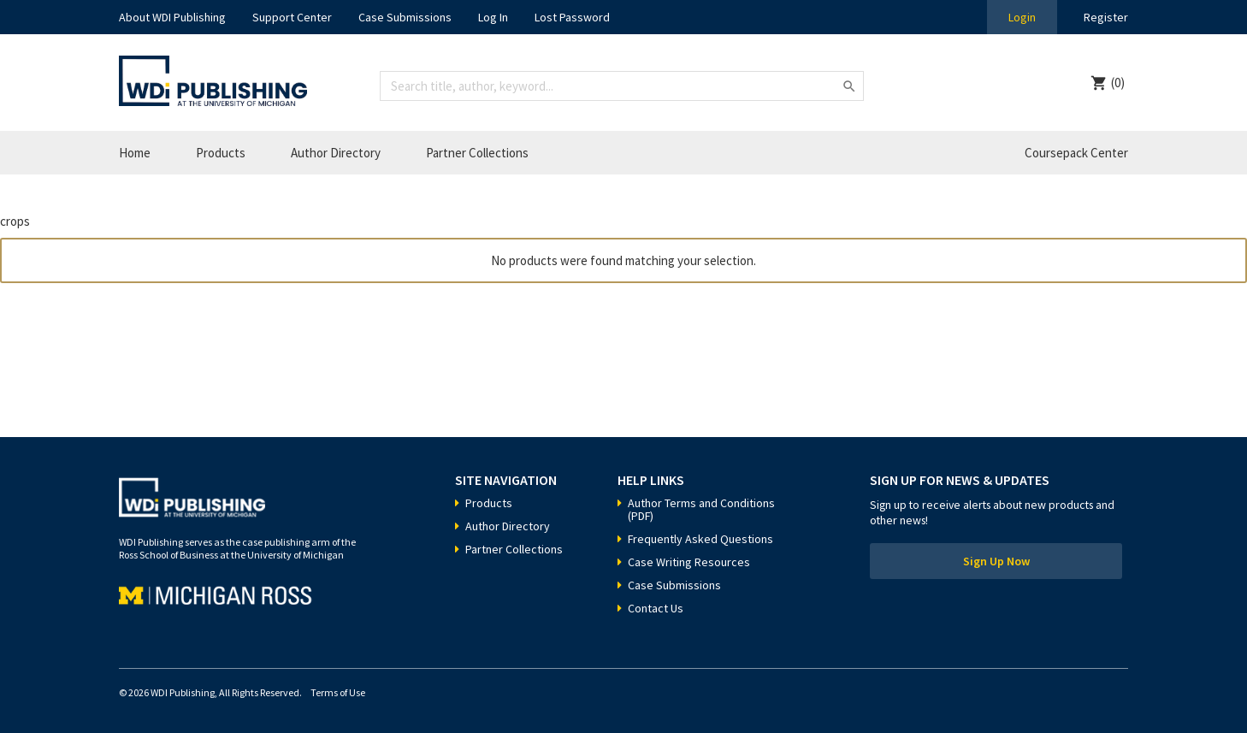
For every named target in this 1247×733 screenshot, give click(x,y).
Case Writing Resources (689, 562)
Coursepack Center (1076, 153)
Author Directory (336, 153)
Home (135, 153)
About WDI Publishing (172, 17)
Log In (493, 17)
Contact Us (655, 608)
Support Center (292, 17)
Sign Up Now (996, 561)
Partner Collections (477, 153)
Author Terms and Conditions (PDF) (701, 509)
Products (220, 153)
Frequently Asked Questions (700, 539)
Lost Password (572, 17)
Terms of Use (337, 692)
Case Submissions (405, 17)
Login (1022, 17)
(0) (1118, 82)
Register (1106, 17)
